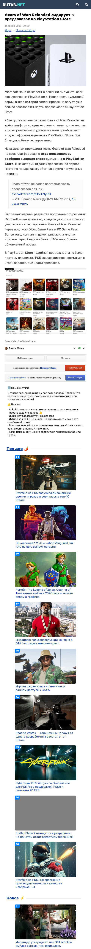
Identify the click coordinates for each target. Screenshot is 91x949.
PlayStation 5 (24, 341)
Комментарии (25, 358)
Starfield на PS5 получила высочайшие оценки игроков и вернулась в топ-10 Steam (43, 496)
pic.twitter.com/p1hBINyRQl (31, 194)
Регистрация (75, 377)
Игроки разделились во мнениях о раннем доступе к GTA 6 (40, 688)
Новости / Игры (25, 30)
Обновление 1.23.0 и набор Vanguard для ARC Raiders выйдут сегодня (44, 544)
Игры (8, 30)
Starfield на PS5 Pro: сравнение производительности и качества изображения (39, 883)
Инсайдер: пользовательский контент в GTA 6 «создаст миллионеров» (44, 641)
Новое (13, 898)
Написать (65, 358)
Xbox (34, 341)
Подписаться (75, 367)
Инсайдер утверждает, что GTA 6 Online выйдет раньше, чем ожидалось (44, 943)
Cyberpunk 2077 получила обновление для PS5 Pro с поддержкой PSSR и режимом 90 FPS (43, 786)
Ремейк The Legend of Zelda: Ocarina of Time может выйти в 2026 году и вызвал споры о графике (44, 593)
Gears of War (11, 341)
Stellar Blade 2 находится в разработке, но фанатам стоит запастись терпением (44, 835)
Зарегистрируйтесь (17, 377)
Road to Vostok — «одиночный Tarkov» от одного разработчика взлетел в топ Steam (44, 736)
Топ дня (15, 449)
